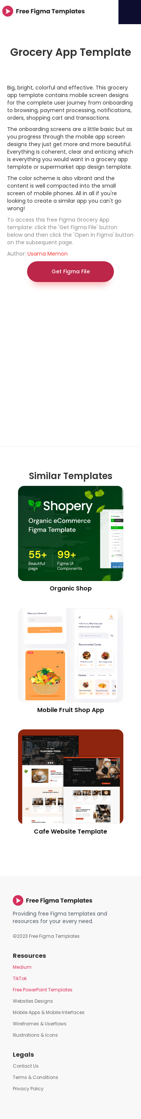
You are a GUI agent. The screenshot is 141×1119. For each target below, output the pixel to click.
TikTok (20, 978)
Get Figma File (71, 271)
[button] (129, 12)
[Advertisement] (70, 368)
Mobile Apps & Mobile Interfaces (49, 1012)
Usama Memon (47, 253)
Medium (22, 967)
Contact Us (26, 1066)
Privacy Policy (28, 1088)
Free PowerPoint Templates (43, 989)
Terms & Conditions (35, 1077)
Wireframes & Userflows (40, 1023)
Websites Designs (33, 1001)
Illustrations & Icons (35, 1035)
